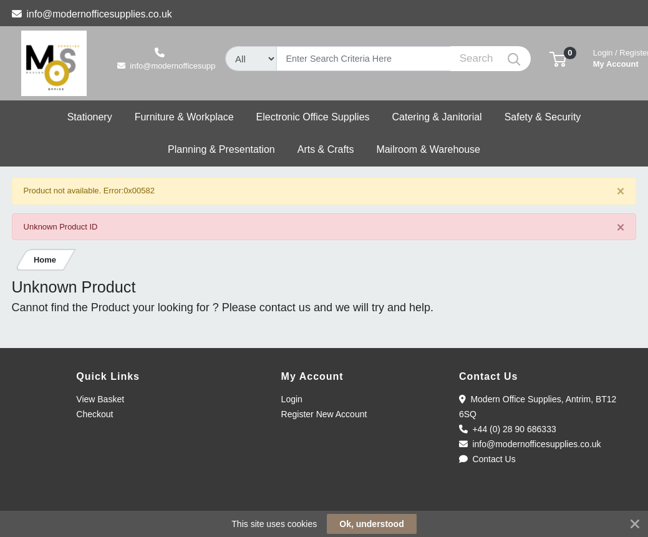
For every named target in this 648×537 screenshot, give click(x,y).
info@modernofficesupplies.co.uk (92, 14)
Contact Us (487, 459)
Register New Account (324, 414)
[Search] (363, 58)
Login (291, 399)
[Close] (621, 191)
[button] (557, 58)
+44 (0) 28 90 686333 (507, 429)
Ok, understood (371, 524)
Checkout (94, 414)
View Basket (100, 399)
